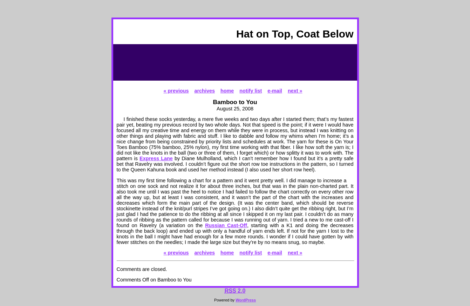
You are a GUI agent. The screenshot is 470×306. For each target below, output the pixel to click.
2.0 (235, 291)
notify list (250, 91)
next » (295, 91)
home (227, 91)
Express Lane (156, 158)
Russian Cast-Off (226, 225)
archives (205, 91)
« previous (176, 91)
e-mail (274, 91)
